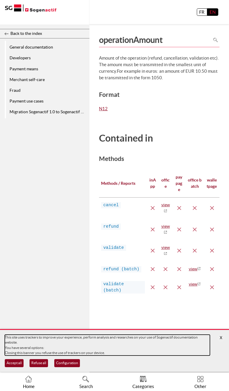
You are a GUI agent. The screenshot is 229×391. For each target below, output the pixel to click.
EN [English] (213, 12)
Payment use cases (27, 101)
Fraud (15, 90)
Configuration (67, 363)
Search (86, 386)
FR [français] (202, 12)
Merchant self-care (27, 79)
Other (200, 386)
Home (29, 386)
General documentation (31, 47)
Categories (143, 386)
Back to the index (26, 33)
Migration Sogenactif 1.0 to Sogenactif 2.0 (48, 111)
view (193, 268)
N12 (103, 109)
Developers (20, 57)
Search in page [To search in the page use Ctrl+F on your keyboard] (215, 40)
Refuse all (38, 363)
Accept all (14, 363)
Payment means (24, 68)
